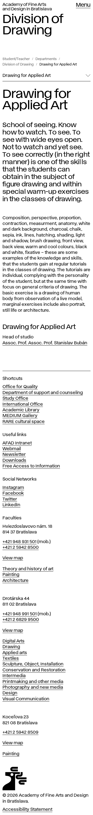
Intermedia (14, 676)
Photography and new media (32, 687)
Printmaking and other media (32, 682)
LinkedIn (11, 505)
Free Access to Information (31, 466)
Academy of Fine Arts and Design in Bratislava (27, 7)
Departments (46, 59)
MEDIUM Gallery (19, 416)
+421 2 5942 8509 (20, 732)
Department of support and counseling (42, 393)
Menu (83, 5)
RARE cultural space (23, 422)
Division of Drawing (18, 64)
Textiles (10, 659)
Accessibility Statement (27, 810)
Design (9, 693)
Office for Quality (20, 387)
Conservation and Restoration (33, 670)
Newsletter (14, 455)
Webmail (11, 449)
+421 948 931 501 (19, 542)
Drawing (11, 647)
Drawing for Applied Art (58, 64)
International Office (22, 404)
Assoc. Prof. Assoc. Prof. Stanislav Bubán (44, 343)
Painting (10, 575)
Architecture (15, 581)
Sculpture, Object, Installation (32, 664)
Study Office (15, 398)
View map (12, 558)
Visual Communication (25, 699)
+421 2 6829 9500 (20, 620)
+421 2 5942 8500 (20, 548)
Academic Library (20, 410)
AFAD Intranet (17, 443)
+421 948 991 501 (19, 614)
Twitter (9, 499)
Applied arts (14, 653)
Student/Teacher (16, 59)
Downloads (14, 461)
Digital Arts (13, 641)
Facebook (13, 493)
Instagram (13, 488)
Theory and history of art (27, 569)
